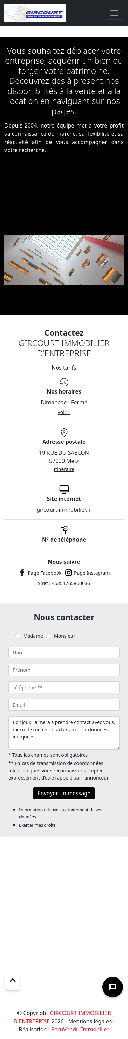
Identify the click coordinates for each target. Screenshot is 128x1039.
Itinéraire (64, 469)
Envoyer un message (64, 793)
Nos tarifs (64, 367)
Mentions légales (90, 1021)
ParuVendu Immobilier (80, 1029)
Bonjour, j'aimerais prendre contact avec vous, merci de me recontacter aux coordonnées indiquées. (64, 733)
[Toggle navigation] (114, 13)
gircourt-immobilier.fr (64, 510)
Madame (33, 635)
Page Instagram (92, 573)
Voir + (64, 412)
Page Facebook (45, 573)
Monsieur (64, 635)
